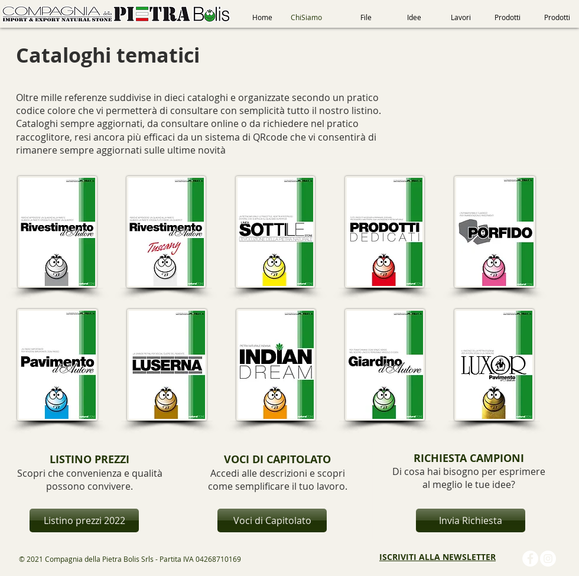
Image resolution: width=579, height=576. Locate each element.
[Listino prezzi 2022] (84, 520)
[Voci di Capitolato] (272, 520)
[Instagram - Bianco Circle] (548, 559)
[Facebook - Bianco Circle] (530, 559)
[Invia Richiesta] (470, 520)
